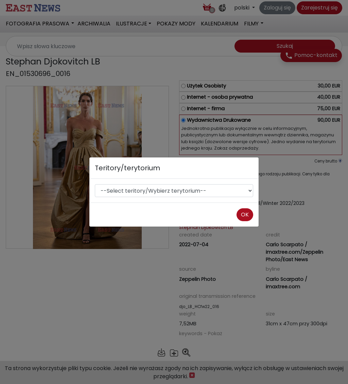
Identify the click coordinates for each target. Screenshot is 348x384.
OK (245, 214)
